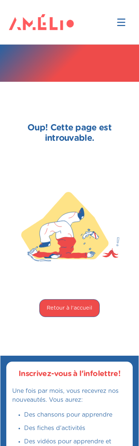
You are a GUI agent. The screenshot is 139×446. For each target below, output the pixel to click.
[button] (121, 22)
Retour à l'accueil (69, 308)
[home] (21, 22)
